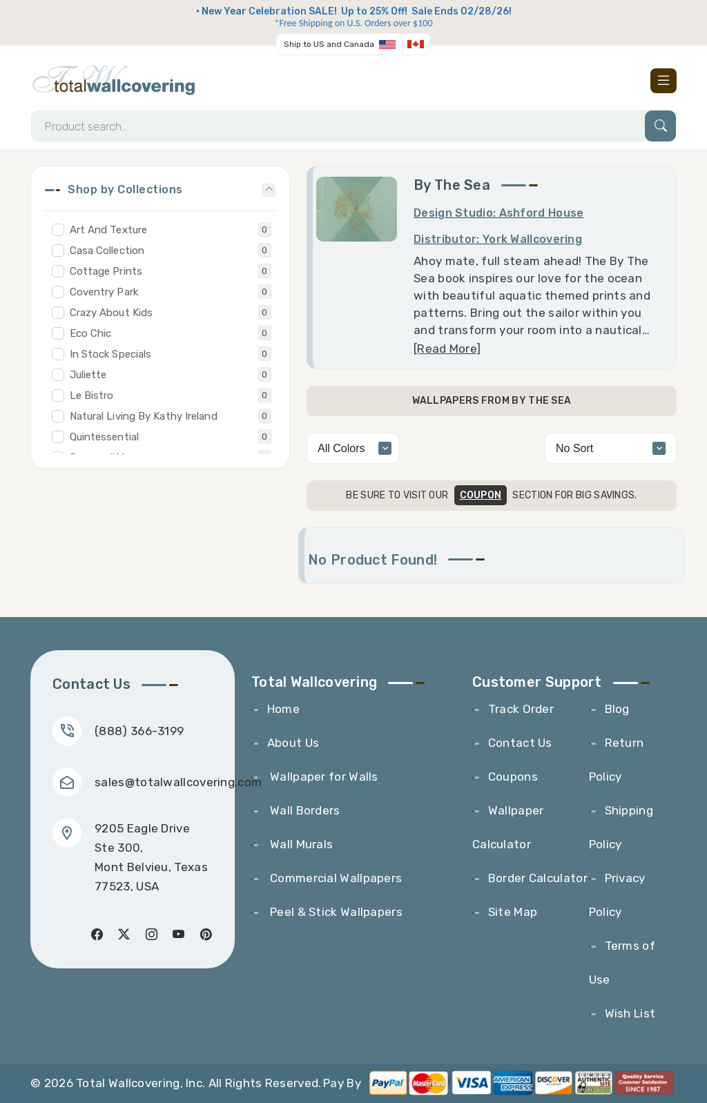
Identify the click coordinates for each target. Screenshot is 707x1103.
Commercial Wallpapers (335, 878)
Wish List (630, 1013)
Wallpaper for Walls (322, 776)
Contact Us (520, 743)
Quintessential (104, 437)
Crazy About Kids (111, 312)
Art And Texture (109, 230)
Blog (617, 709)
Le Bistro (92, 395)
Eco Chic (91, 333)
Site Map (512, 912)
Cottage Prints (106, 271)
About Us (293, 743)
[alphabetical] (611, 448)
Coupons (513, 776)
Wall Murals (300, 844)
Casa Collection (107, 250)
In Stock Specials (111, 354)
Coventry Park (104, 292)
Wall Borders (303, 810)
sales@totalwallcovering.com (178, 782)
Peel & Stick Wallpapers (335, 912)
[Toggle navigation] (663, 80)
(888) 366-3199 (139, 731)
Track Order (521, 709)
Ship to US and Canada (329, 44)
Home (283, 709)
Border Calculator (538, 878)
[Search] (353, 125)
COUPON (481, 495)
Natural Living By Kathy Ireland (143, 416)
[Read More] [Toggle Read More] (447, 348)
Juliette (88, 375)
